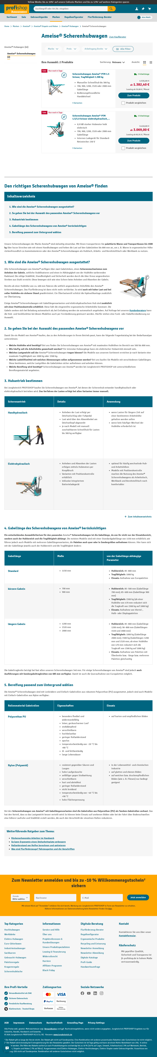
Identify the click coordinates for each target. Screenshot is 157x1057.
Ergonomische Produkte (92, 939)
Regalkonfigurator (90, 934)
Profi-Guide (86, 962)
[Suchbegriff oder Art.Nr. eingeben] (71, 8)
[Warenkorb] (149, 8)
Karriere (47, 961)
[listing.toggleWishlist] (64, 75)
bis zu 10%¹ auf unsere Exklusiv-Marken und (64, 2)
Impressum (18, 1022)
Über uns (47, 934)
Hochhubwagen (12, 929)
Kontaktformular (127, 935)
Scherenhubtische (13, 971)
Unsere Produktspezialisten (56, 947)
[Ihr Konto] (137, 8)
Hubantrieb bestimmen (25, 219)
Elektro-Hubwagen (13, 939)
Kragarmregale (11, 967)
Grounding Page (75, 1022)
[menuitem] (137, 8)
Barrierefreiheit (54, 1022)
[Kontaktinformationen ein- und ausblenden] (7, 1049)
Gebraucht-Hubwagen (15, 957)
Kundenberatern (137, 310)
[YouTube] (89, 994)
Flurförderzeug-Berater (92, 929)
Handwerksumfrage (90, 967)
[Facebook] (82, 994)
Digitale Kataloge (89, 957)
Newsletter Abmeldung (92, 953)
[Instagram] (101, 994)
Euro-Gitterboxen (12, 943)
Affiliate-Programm (52, 965)
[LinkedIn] (95, 994)
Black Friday (49, 970)
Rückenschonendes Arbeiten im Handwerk (32, 838)
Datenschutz (35, 1022)
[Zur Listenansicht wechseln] (144, 62)
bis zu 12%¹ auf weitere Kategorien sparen (108, 2)
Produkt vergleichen (136, 103)
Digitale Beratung (92, 924)
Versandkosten (50, 1029)
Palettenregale (11, 962)
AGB (6, 1022)
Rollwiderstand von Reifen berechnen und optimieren (38, 845)
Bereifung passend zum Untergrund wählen (36, 232)
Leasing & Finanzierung (54, 952)
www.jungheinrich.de (62, 1034)
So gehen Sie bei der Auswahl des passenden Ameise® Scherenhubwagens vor (56, 213)
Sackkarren (10, 953)
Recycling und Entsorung (93, 943)
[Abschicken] (138, 897)
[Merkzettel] (143, 8)
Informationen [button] (52, 924)
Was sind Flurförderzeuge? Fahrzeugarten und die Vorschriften (43, 849)
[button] (98, 925)
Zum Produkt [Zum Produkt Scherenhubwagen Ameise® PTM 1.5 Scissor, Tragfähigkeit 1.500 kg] (133, 95)
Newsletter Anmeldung (92, 948)
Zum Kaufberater (117, 37)
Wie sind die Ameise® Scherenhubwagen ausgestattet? (43, 207)
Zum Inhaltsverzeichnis (137, 516)
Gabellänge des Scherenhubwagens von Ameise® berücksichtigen (49, 226)
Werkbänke (9, 934)
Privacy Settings (96, 1022)
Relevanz (118, 62)
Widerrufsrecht (50, 956)
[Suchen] (112, 8)
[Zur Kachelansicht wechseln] (151, 62)
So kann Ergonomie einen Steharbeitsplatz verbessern (38, 841)
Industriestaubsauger (14, 948)
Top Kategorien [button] (13, 924)
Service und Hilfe (51, 929)
